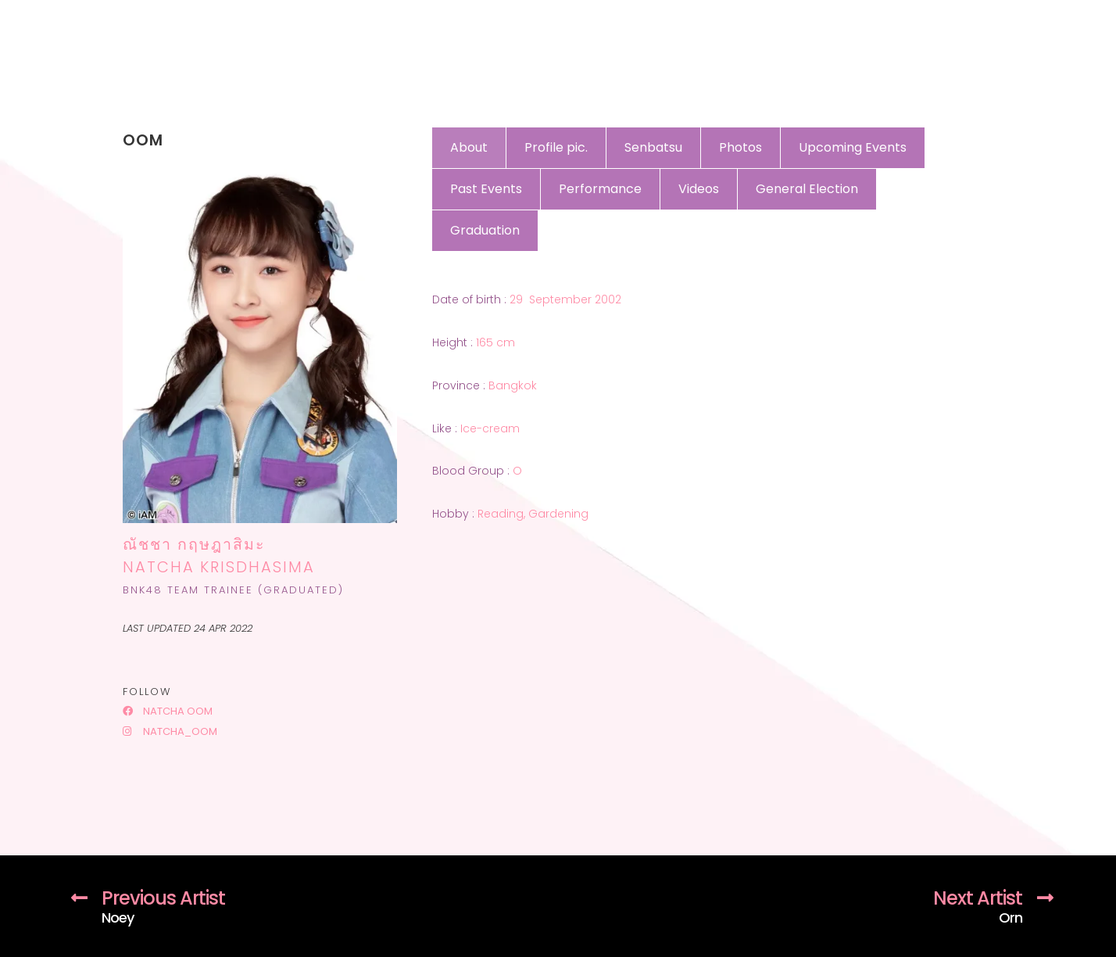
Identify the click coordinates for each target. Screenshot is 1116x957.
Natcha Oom (168, 711)
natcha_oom (170, 731)
